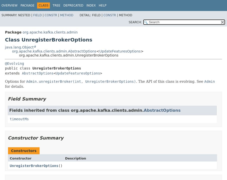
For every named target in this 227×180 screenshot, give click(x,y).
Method (66, 15)
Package (27, 5)
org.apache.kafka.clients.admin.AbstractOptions (54, 51)
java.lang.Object (19, 47)
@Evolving (14, 64)
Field (37, 15)
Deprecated (73, 5)
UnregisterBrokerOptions (34, 166)
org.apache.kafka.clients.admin (50, 32)
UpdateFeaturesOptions (120, 51)
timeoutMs (19, 119)
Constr (51, 15)
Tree (56, 5)
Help (102, 5)
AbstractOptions (37, 73)
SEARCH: (135, 22)
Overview (10, 5)
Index (91, 5)
